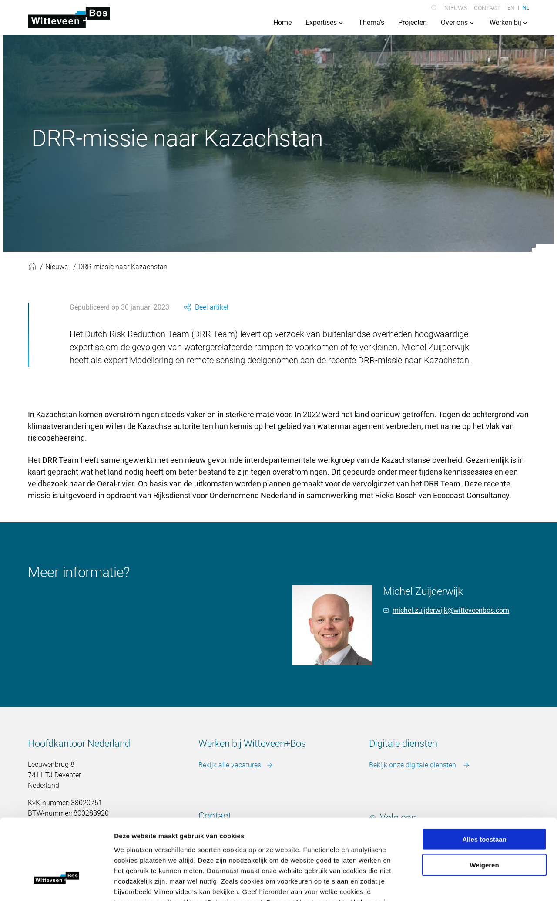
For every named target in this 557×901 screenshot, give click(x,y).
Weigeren (484, 801)
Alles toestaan (484, 776)
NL (526, 8)
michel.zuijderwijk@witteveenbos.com (451, 611)
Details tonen (470, 884)
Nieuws (455, 7)
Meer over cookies (278, 848)
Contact (487, 7)
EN (510, 8)
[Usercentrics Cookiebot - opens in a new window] (56, 884)
